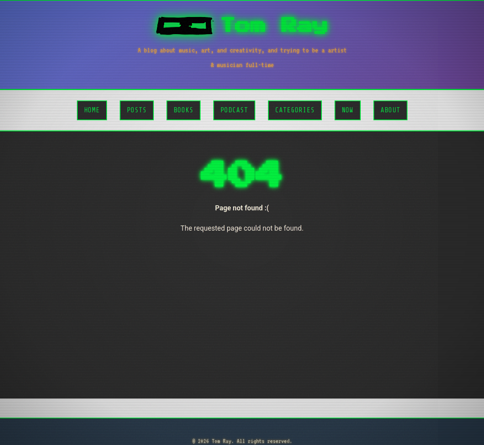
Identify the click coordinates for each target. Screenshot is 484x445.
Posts (137, 110)
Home (92, 110)
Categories (295, 110)
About (390, 110)
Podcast (234, 110)
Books (183, 110)
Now (348, 110)
